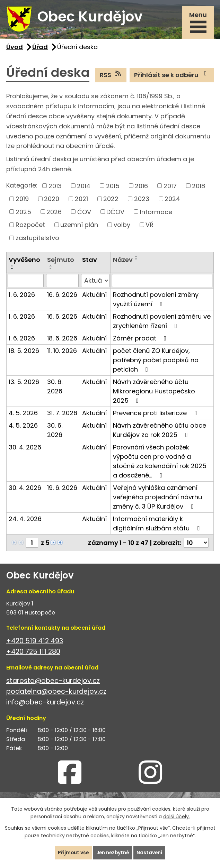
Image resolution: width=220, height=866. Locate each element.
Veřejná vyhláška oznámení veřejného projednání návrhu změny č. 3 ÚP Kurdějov (157, 498)
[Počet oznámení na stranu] (196, 544)
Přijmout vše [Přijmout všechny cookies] (72, 852)
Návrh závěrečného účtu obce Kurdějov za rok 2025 (159, 431)
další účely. (176, 816)
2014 (83, 186)
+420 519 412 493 (34, 642)
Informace (156, 212)
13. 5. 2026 (24, 383)
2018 (198, 186)
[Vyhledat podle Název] (162, 281)
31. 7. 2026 (62, 414)
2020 (51, 199)
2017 (170, 186)
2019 (22, 199)
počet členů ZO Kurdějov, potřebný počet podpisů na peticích (156, 361)
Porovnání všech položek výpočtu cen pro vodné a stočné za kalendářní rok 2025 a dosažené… (159, 462)
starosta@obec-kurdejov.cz (53, 681)
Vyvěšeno (24, 260)
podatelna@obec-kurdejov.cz (56, 692)
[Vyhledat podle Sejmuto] (62, 281)
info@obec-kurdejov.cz (45, 703)
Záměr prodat (141, 339)
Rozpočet (30, 225)
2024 (172, 199)
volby (122, 225)
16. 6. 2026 (62, 295)
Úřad (40, 48)
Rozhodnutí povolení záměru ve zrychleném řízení (162, 322)
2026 (54, 212)
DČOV (115, 212)
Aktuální (94, 295)
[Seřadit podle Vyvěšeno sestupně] (12, 269)
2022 (110, 199)
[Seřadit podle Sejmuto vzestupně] (51, 266)
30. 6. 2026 (54, 387)
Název (123, 260)
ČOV (84, 212)
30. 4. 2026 (25, 448)
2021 (81, 199)
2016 (141, 186)
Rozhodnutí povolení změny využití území (156, 300)
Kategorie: (21, 186)
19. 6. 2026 (62, 488)
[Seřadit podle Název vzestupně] (136, 257)
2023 (141, 199)
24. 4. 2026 (25, 520)
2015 (113, 186)
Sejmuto (60, 260)
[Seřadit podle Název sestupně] (136, 260)
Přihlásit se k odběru (172, 75)
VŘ (149, 225)
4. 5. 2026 (23, 414)
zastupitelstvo (37, 239)
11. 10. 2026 (62, 351)
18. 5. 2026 (24, 351)
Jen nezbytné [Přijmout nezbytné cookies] (113, 852)
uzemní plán (79, 225)
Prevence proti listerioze (156, 414)
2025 (23, 212)
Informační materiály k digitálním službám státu (157, 525)
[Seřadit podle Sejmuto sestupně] (51, 269)
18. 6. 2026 (62, 339)
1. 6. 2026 (22, 295)
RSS (111, 75)
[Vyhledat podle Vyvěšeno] (26, 281)
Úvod (14, 48)
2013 (55, 186)
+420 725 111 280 (33, 652)
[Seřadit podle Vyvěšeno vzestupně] (12, 266)
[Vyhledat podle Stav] (95, 281)
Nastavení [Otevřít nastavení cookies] (151, 852)
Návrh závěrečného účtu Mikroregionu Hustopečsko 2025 (154, 392)
